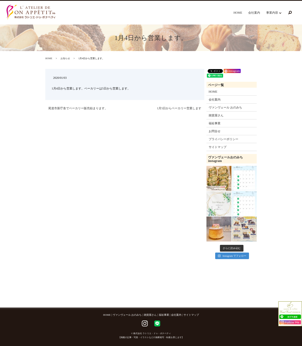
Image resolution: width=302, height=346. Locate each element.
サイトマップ (217, 147)
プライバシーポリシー (223, 139)
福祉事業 (215, 123)
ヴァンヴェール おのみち (225, 107)
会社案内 (254, 12)
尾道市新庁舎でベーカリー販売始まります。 (78, 108)
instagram (232, 70)
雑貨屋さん (216, 115)
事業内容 (272, 12)
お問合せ (215, 131)
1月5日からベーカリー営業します (179, 108)
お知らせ (65, 58)
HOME (237, 12)
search (290, 13)
